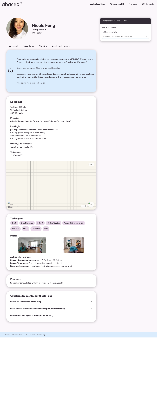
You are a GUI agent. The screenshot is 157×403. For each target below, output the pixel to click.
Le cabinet (13, 46)
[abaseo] (12, 4)
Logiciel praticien (99, 4)
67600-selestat (30, 335)
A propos (134, 4)
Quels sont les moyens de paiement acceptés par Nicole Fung (51, 308)
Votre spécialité (118, 4)
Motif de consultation (110, 32)
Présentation (28, 46)
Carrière (43, 46)
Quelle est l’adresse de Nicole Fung (51, 301)
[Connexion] (148, 3)
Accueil (7, 335)
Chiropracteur (17, 335)
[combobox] (125, 36)
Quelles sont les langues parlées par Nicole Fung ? (51, 315)
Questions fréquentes (61, 46)
